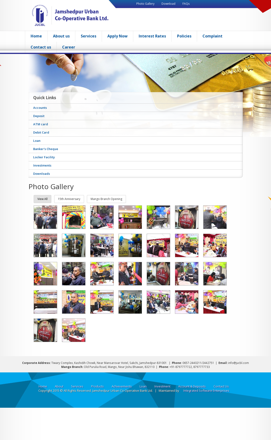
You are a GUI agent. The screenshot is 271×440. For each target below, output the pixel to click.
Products (97, 386)
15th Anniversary (69, 199)
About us (61, 36)
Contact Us (221, 386)
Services (88, 36)
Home (36, 36)
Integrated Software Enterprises (206, 390)
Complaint (212, 36)
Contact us (41, 47)
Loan (143, 386)
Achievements (122, 386)
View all (42, 199)
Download (168, 4)
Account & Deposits (192, 386)
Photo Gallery (145, 4)
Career (68, 47)
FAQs (186, 4)
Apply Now (117, 36)
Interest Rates (152, 36)
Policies (184, 36)
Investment (162, 386)
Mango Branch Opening (106, 199)
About (59, 386)
